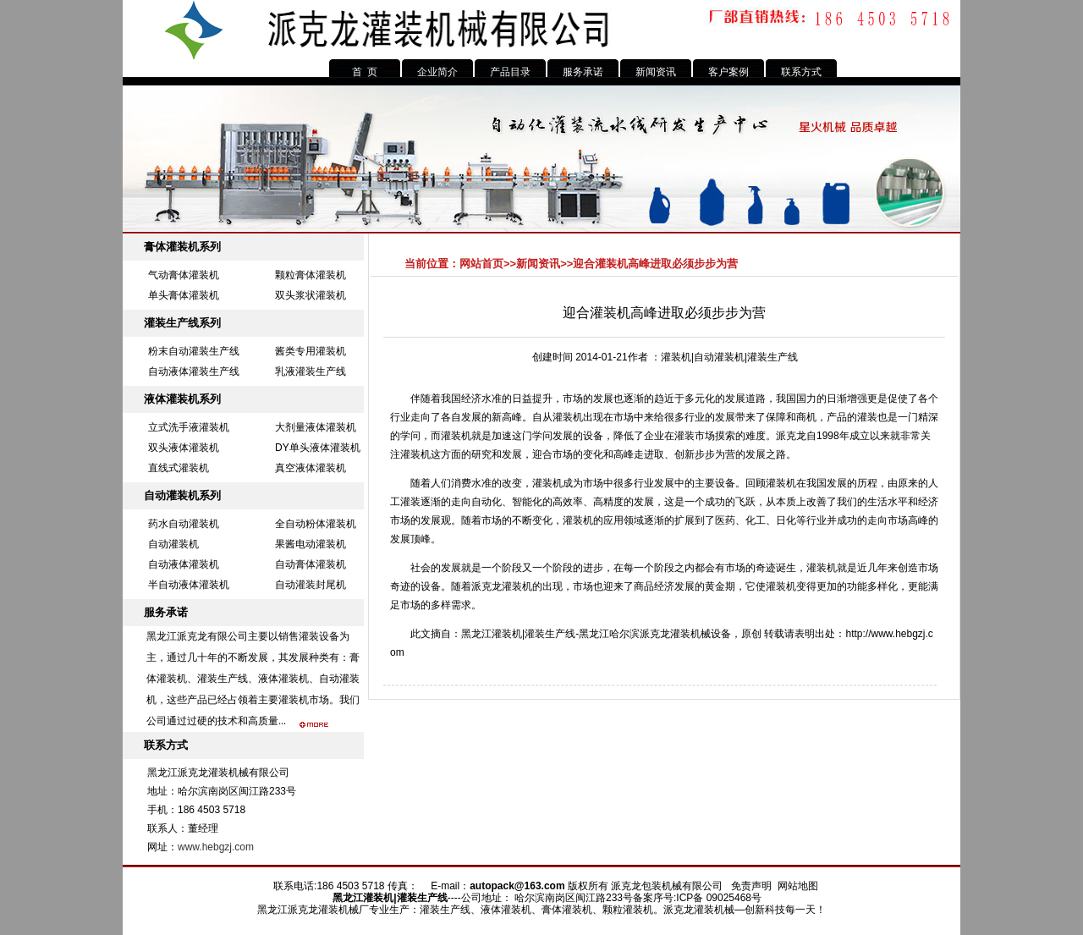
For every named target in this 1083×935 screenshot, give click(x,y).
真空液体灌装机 (310, 468)
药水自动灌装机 (183, 524)
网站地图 (798, 886)
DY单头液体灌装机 (317, 448)
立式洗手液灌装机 (188, 427)
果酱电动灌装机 (310, 544)
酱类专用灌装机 (310, 351)
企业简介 (437, 72)
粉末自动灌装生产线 (193, 351)
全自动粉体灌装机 (315, 524)
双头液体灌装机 (183, 448)
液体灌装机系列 (182, 399)
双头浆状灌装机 (310, 295)
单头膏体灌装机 (183, 295)
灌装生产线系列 (182, 322)
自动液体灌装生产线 (193, 371)
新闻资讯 (655, 72)
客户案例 (728, 72)
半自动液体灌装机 (188, 585)
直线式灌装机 (178, 468)
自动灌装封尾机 (310, 585)
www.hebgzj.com (216, 847)
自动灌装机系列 (182, 495)
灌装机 (456, 436)
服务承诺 (583, 72)
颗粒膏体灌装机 (310, 275)
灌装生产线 (550, 634)
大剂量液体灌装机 (315, 427)
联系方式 (801, 72)
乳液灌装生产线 (310, 371)
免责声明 (751, 886)
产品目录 (510, 72)
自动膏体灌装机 (310, 564)
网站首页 (481, 263)
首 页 (365, 72)
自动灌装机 (173, 544)
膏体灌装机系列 (182, 246)
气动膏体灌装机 (183, 275)
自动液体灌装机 (183, 564)
